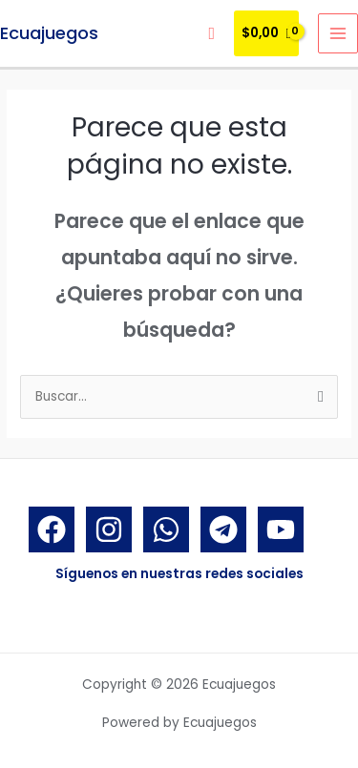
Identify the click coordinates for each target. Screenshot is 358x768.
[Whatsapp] (166, 529)
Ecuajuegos (49, 33)
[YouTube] (281, 529)
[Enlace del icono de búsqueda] (211, 34)
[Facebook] (51, 529)
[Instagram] (109, 529)
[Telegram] (223, 529)
